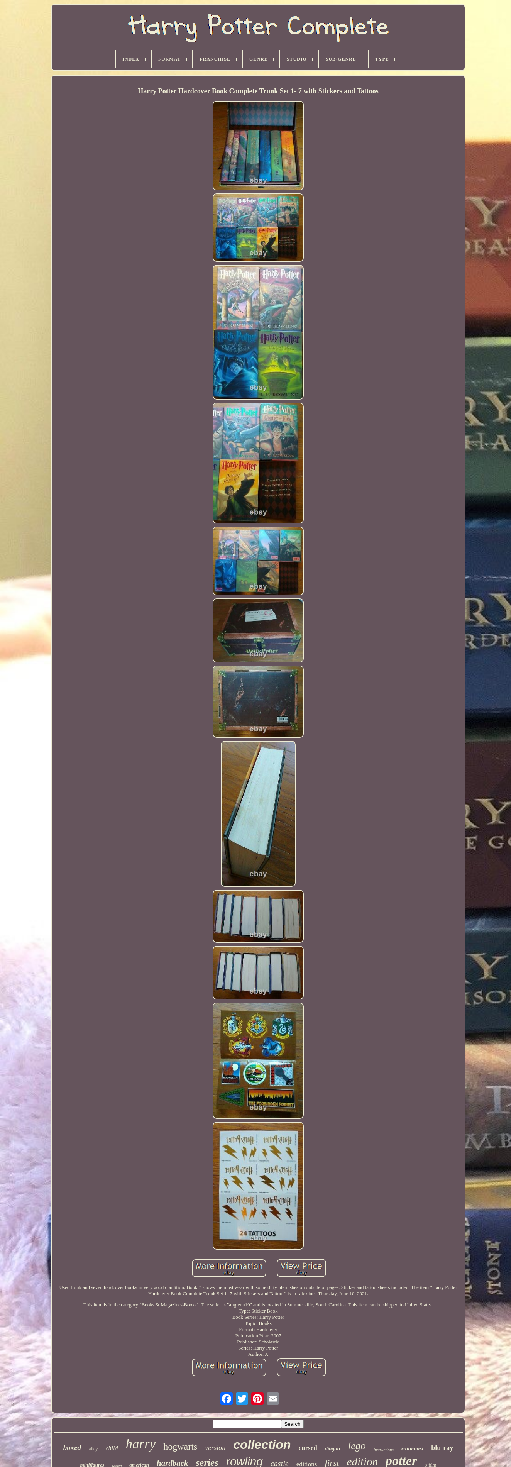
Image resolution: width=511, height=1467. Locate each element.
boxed (72, 1447)
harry (140, 1444)
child (111, 1448)
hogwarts (180, 1447)
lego (357, 1446)
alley (93, 1449)
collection (262, 1445)
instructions (384, 1449)
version (215, 1448)
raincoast (412, 1448)
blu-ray (442, 1448)
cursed (308, 1448)
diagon (332, 1449)
